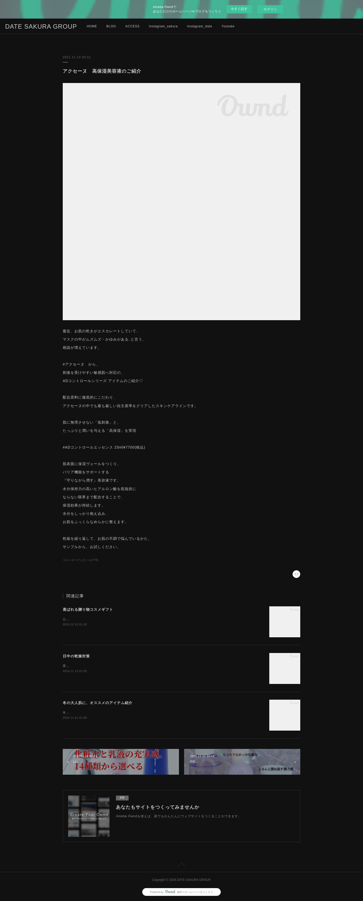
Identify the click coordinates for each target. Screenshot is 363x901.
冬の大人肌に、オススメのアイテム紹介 (97, 703)
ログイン (270, 9)
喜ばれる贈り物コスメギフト (88, 609)
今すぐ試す (239, 9)
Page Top (181, 866)
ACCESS (132, 26)
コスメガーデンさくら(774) (80, 560)
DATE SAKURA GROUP (41, 26)
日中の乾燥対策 (76, 656)
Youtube (228, 26)
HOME (92, 26)
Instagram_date (199, 26)
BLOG (111, 26)
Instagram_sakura (163, 26)
